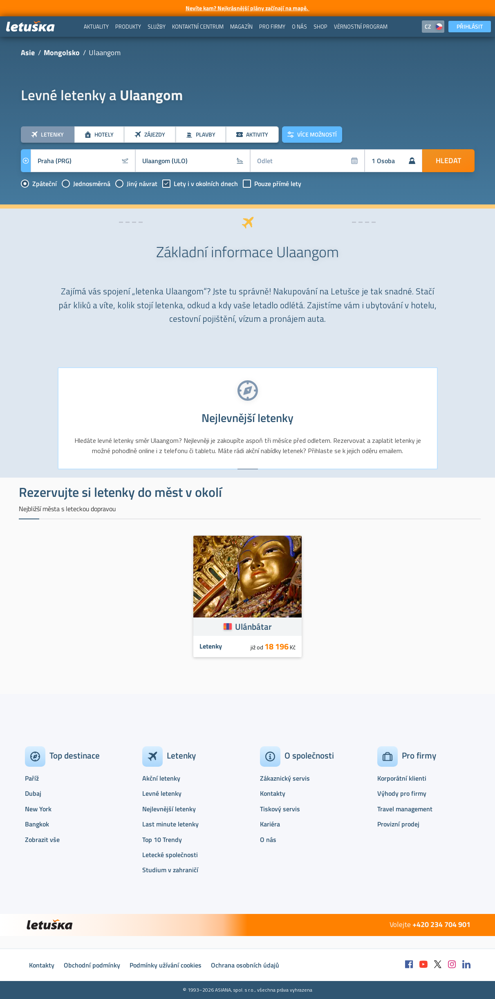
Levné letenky (161, 793)
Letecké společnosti (170, 855)
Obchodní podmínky (92, 965)
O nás (268, 839)
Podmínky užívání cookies (166, 965)
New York (38, 809)
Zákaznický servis (285, 778)
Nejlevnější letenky (169, 809)
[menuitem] (96, 26)
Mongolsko (62, 52)
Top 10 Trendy (162, 839)
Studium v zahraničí (170, 870)
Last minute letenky (170, 824)
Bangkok (37, 824)
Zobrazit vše (42, 839)
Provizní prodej (398, 824)
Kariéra (270, 824)
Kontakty (272, 793)
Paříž (32, 778)
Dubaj (33, 793)
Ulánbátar (253, 626)
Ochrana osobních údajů (245, 965)
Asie (28, 52)
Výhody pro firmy (401, 793)
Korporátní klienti (401, 778)
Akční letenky (161, 778)
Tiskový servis (280, 809)
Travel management (404, 809)
